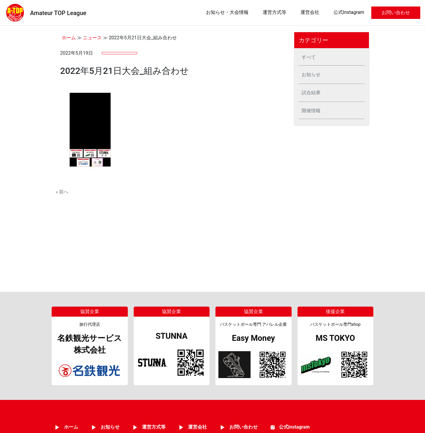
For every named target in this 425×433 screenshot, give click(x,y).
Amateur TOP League (58, 13)
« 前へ (62, 192)
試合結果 (311, 92)
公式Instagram (349, 12)
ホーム (69, 37)
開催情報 (311, 110)
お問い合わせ (396, 12)
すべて (309, 57)
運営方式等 (274, 12)
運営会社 (309, 12)
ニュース (92, 37)
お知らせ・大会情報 (227, 12)
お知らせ (311, 74)
